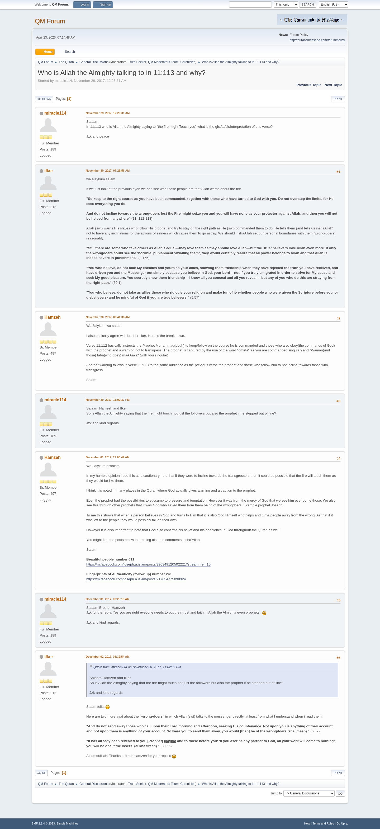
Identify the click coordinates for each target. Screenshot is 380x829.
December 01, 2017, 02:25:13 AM (108, 599)
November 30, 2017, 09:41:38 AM (108, 317)
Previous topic (308, 85)
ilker (48, 170)
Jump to (276, 793)
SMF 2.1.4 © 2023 (43, 823)
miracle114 (55, 113)
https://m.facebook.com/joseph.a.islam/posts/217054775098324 (136, 579)
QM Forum (50, 21)
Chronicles (187, 62)
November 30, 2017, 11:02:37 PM (108, 399)
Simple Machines (67, 823)
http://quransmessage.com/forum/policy (317, 40)
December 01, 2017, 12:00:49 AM (108, 457)
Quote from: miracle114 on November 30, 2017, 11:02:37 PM (137, 667)
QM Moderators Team (163, 62)
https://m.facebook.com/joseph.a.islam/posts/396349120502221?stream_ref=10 (148, 564)
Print (338, 99)
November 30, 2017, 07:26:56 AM (108, 170)
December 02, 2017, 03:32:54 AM (108, 656)
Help (307, 823)
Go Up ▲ (342, 823)
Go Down (44, 99)
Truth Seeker (137, 62)
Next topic (333, 85)
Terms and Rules (323, 823)
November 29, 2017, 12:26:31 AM (108, 113)
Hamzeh (52, 317)
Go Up (41, 772)
